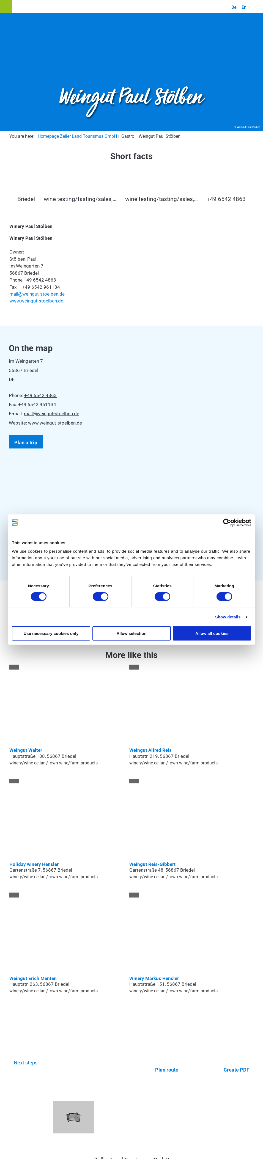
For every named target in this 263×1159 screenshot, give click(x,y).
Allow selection (131, 633)
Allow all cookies (212, 633)
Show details (228, 616)
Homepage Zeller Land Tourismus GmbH (77, 136)
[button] (6, 6)
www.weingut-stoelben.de (36, 301)
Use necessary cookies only (50, 633)
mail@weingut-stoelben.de (37, 294)
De (234, 7)
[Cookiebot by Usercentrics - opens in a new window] (227, 522)
